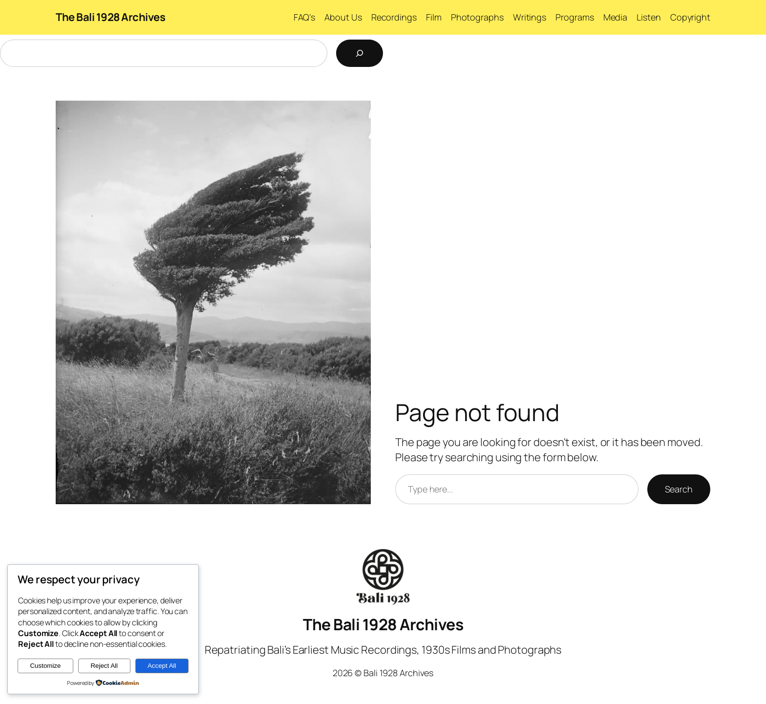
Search (679, 489)
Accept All (162, 665)
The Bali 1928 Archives (110, 17)
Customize (45, 665)
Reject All (104, 665)
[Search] (359, 53)
